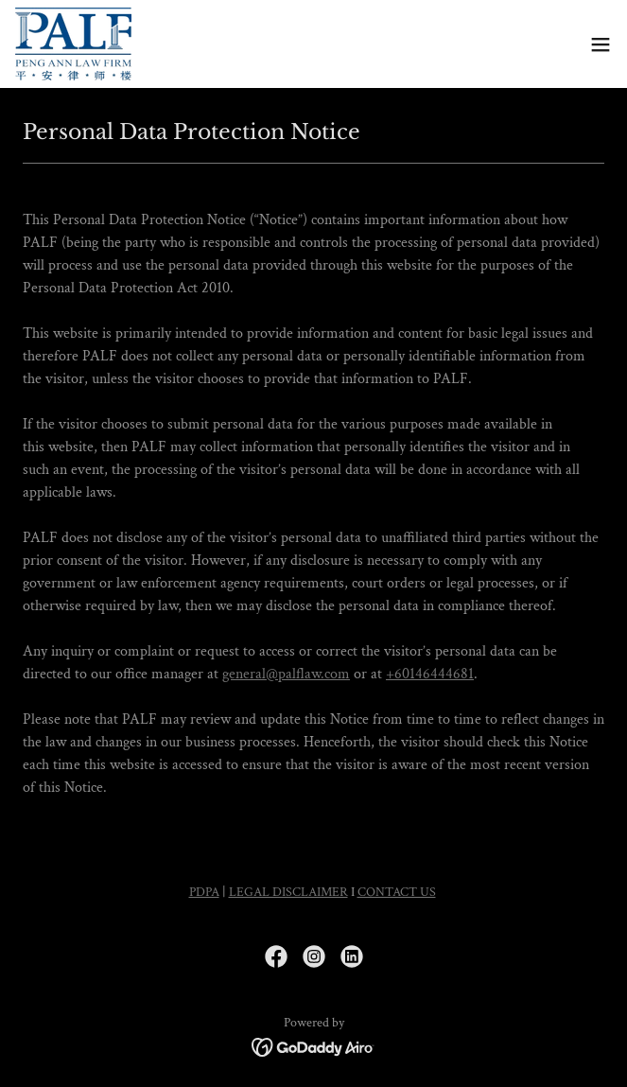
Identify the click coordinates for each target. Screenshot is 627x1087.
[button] (600, 44)
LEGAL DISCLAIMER (288, 892)
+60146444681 (430, 674)
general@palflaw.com (286, 674)
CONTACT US (396, 892)
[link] (73, 44)
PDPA (204, 892)
